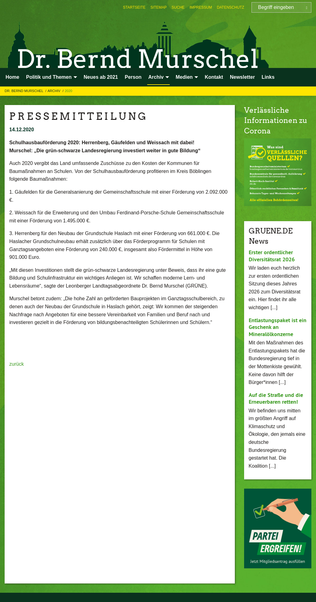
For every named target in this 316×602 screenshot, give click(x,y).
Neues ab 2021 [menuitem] (101, 77)
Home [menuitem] (12, 77)
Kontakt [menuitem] (214, 77)
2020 (68, 91)
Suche (178, 7)
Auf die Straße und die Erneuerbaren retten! (276, 398)
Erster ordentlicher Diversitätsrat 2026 (272, 256)
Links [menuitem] (268, 77)
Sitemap (158, 7)
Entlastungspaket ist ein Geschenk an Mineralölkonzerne (277, 327)
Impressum (200, 7)
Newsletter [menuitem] (242, 77)
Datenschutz (230, 7)
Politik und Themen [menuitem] (49, 77)
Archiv (54, 91)
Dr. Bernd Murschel (24, 91)
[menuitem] (134, 7)
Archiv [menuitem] (156, 77)
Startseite (134, 7)
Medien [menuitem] (184, 77)
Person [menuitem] (133, 77)
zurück (16, 364)
